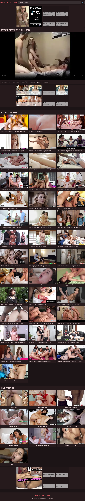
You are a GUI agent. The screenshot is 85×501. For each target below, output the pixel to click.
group (38, 82)
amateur (4, 82)
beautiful (24, 82)
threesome (32, 82)
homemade (16, 82)
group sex (45, 82)
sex (10, 82)
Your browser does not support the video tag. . (42, 56)
